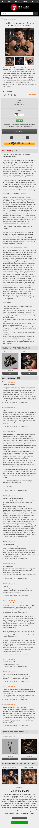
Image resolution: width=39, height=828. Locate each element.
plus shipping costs (19, 104)
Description (6, 151)
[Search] (35, 13)
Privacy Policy (30, 813)
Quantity (19, 110)
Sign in (25, 1)
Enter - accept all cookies (19, 823)
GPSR (15, 151)
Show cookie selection (19, 818)
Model (5, 92)
